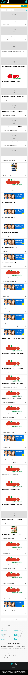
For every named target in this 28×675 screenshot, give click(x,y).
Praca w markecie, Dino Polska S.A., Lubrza (11, 489)
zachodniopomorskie (5, 636)
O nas (13, 667)
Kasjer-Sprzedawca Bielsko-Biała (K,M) (10, 232)
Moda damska (10, 646)
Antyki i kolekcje (16, 650)
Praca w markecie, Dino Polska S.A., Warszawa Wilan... (13, 96)
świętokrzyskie (17, 633)
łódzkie (2, 639)
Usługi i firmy (15, 652)
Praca (10, 648)
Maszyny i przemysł (5, 653)
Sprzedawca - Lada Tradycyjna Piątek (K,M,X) (11, 444)
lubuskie (2, 634)
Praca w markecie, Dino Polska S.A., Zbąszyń (11, 413)
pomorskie (3, 633)
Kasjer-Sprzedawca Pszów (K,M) (8, 217)
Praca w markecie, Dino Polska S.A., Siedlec (11, 564)
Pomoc (13, 669)
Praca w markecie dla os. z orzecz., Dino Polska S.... (13, 368)
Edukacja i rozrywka (14, 653)
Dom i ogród (22, 648)
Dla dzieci (23, 646)
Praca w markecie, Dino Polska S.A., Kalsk (10, 595)
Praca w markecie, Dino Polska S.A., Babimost (11, 579)
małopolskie (16, 635)
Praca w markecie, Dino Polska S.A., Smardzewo (12, 398)
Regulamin (14, 666)
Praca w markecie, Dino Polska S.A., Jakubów (11, 187)
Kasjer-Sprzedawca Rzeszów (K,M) (9, 262)
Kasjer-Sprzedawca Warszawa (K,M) (9, 247)
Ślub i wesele (3, 652)
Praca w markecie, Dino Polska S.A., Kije (10, 474)
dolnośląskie (3, 631)
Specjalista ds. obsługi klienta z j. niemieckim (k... (12, 519)
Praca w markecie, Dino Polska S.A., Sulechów (11, 428)
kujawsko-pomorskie (18, 631)
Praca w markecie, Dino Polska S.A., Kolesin (11, 549)
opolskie (15, 639)
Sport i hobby (22, 653)
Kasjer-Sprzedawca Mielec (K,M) (8, 202)
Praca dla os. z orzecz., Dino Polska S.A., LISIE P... (12, 141)
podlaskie (16, 638)
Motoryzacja (3, 646)
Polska (2, 628)
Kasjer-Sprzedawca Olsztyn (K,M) (9, 610)
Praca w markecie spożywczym (8, 36)
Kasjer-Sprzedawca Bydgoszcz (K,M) (9, 308)
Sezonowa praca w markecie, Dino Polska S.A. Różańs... (13, 66)
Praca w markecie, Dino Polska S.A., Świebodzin (12, 504)
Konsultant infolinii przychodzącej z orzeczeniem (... (13, 51)
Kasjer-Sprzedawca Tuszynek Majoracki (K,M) (11, 459)
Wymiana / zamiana (13, 655)
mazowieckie (3, 630)
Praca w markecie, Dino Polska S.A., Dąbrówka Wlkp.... (13, 353)
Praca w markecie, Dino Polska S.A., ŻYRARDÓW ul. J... (13, 156)
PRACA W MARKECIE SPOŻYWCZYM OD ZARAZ (12, 534)
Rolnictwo (10, 652)
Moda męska (17, 646)
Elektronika (9, 650)
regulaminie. (16, 673)
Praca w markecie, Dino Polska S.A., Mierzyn (11, 277)
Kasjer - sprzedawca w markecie (8, 172)
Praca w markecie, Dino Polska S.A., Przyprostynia (12, 383)
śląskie (2, 635)
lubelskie (16, 634)
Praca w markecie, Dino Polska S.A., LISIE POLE (12, 126)
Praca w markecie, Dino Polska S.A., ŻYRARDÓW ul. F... (13, 111)
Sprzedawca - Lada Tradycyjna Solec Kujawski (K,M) (13, 338)
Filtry (3, 10)
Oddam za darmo (4, 655)
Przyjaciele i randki (4, 657)
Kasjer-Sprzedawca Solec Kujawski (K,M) (10, 323)
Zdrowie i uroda (16, 648)
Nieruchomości (4, 648)
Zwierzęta (3, 650)
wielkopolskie (16, 630)
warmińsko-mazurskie (5, 638)
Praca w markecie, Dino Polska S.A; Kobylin (11, 81)
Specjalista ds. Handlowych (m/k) (9, 21)
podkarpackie (16, 636)
